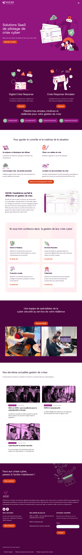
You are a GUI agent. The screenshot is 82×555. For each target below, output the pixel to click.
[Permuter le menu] (78, 3)
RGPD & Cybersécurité (52, 408)
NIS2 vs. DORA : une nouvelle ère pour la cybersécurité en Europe (22, 409)
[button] (7, 341)
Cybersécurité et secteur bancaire (20, 446)
